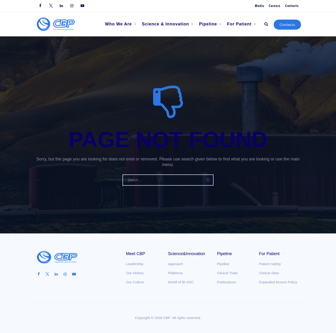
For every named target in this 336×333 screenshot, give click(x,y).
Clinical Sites (269, 273)
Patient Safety (270, 264)
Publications (226, 282)
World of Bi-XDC (181, 282)
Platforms (175, 273)
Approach (175, 264)
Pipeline (210, 24)
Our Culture (135, 282)
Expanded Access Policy (278, 282)
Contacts (287, 25)
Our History (135, 273)
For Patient (241, 24)
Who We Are (120, 24)
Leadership (134, 264)
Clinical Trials (227, 273)
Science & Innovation (167, 24)
